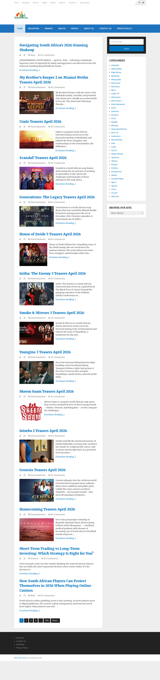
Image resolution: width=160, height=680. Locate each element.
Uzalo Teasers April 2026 (42, 123)
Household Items (119, 129)
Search (126, 49)
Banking (115, 76)
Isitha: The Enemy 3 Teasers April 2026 (55, 282)
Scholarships (117, 179)
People (52, 3)
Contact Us (73, 3)
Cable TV (115, 93)
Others (114, 161)
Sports (114, 186)
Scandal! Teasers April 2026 (45, 160)
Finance (36, 3)
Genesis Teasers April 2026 (44, 480)
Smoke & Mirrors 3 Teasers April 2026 (54, 321)
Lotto (113, 147)
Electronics (116, 101)
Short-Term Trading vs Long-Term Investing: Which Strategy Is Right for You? (55, 564)
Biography (116, 79)
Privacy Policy (85, 3)
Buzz (33, 56)
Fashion (115, 111)
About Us (62, 3)
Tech (113, 189)
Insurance (116, 136)
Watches (115, 196)
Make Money (117, 154)
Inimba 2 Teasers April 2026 (45, 440)
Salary (114, 175)
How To (114, 132)
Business (115, 86)
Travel (114, 193)
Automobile (116, 69)
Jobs (113, 143)
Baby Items (116, 72)
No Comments (47, 56)
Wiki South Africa (20, 676)
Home (16, 3)
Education (25, 3)
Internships (116, 140)
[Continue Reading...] (29, 71)
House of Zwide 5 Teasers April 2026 (52, 242)
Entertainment (38, 89)
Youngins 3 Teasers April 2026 (47, 361)
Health (44, 3)
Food (113, 118)
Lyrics (114, 150)
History (114, 125)
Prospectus (116, 171)
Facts (113, 108)
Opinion (115, 157)
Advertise (20, 662)
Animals (115, 65)
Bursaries (115, 83)
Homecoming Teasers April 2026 (49, 520)
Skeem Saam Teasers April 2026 (49, 401)
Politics (114, 168)
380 (47, 638)
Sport (113, 182)
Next (55, 638)
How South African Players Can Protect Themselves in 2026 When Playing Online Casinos (55, 603)
